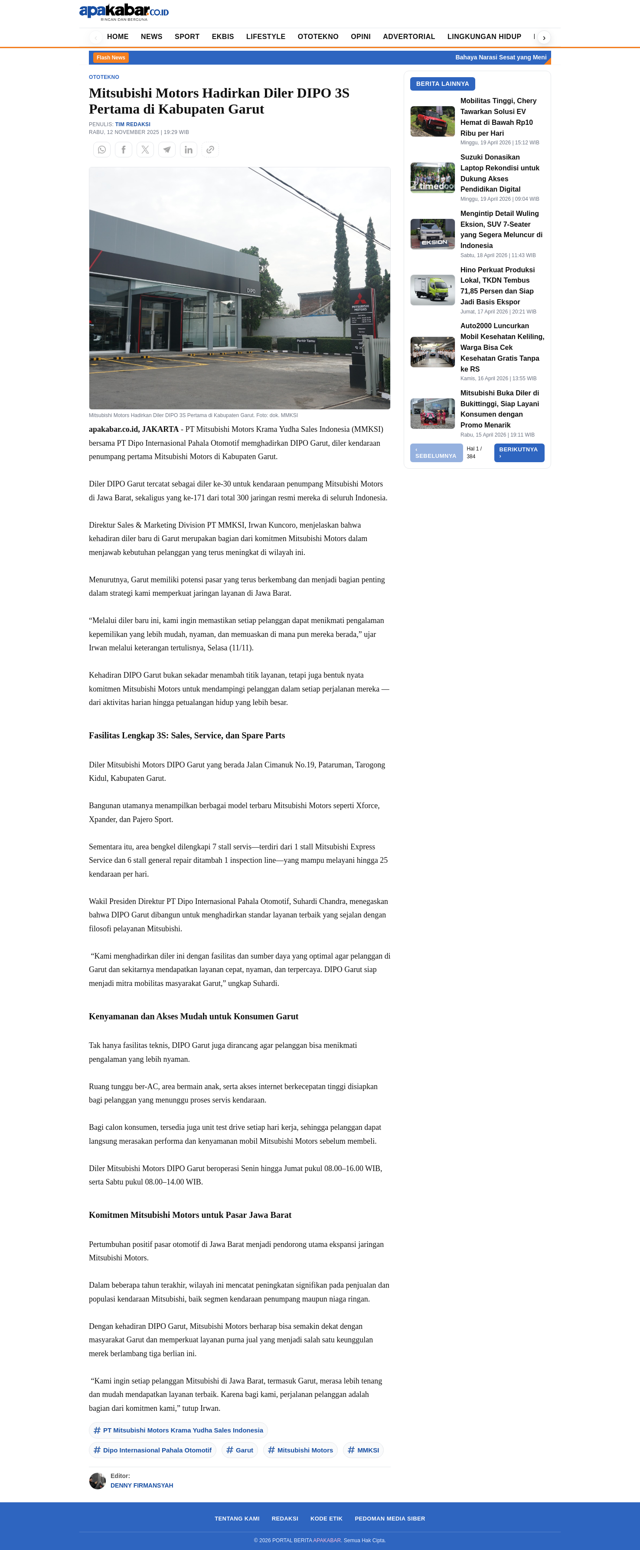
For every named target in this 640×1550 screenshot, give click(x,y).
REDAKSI (285, 1518)
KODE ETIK (326, 1518)
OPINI (361, 36)
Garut (239, 1450)
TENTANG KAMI (237, 1518)
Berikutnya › (519, 453)
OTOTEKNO (318, 36)
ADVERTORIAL (409, 36)
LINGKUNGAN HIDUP (484, 36)
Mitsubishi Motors (300, 1450)
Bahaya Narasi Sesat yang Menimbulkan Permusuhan (542, 57)
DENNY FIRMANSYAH (142, 1485)
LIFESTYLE (266, 36)
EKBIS (223, 36)
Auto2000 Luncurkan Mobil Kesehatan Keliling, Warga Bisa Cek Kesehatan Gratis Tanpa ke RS (502, 347)
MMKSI (363, 1450)
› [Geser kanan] (544, 37)
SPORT (187, 36)
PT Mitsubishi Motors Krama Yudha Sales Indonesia (178, 1430)
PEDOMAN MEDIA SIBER (390, 1518)
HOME (118, 36)
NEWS (152, 36)
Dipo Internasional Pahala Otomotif (153, 1450)
